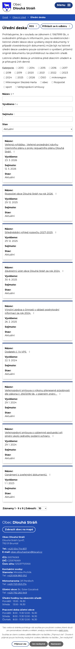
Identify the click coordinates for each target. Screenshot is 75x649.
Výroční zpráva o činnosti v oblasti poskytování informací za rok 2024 (32, 319)
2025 (20, 85)
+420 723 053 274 (17, 591)
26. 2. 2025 (11, 329)
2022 (53, 80)
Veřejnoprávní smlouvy (31, 94)
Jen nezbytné (38, 644)
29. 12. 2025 (11, 210)
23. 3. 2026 (11, 168)
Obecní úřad (19, 17)
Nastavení (56, 644)
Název (7, 101)
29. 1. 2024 (11, 410)
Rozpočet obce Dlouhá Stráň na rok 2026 (31, 201)
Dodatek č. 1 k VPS (18, 359)
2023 (65, 80)
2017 (64, 75)
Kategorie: (8, 75)
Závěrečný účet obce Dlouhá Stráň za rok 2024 (34, 278)
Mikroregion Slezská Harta (21, 90)
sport (9, 94)
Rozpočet (59, 90)
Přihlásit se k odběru (56, 35)
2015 (42, 75)
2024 (9, 85)
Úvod (5, 17)
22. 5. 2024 (11, 368)
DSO (43, 85)
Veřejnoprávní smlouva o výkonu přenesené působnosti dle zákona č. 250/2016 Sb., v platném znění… (37, 400)
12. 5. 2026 (10, 176)
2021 (42, 80)
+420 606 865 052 (17, 583)
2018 (8, 80)
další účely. (64, 630)
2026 (32, 85)
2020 (31, 80)
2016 (53, 75)
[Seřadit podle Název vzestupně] (13, 101)
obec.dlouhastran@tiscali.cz (26, 559)
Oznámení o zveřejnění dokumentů (28, 482)
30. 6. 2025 (11, 287)
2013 (21, 75)
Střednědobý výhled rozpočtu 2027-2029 (31, 240)
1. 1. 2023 (9, 491)
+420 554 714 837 (17, 556)
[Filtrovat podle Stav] (37, 137)
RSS (32, 35)
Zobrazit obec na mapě (19, 537)
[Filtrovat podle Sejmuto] (37, 126)
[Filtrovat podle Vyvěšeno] (37, 117)
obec (45, 90)
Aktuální (10, 185)
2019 (19, 80)
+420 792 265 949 (17, 600)
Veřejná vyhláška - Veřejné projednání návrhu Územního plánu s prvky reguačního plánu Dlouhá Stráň (34, 156)
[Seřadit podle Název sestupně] (13, 102)
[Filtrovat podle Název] (37, 106)
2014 (32, 75)
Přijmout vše (20, 644)
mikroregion (59, 85)
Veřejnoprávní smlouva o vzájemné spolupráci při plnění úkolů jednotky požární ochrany (34, 442)
